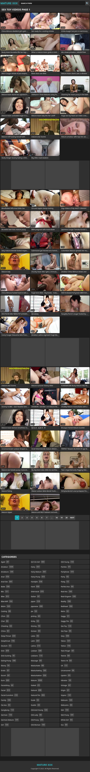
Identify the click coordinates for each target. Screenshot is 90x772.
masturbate (37, 665)
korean (36, 631)
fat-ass (6, 705)
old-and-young (39, 710)
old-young (67, 562)
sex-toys (66, 631)
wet (65, 710)
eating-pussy (8, 660)
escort (5, 675)
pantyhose (67, 571)
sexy (65, 636)
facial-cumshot (9, 695)
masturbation (39, 675)
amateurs (7, 571)
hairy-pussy (38, 576)
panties (66, 566)
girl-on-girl (38, 562)
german (6, 715)
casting (6, 611)
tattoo (66, 645)
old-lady (36, 715)
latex (35, 636)
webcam (67, 700)
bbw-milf (7, 601)
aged (5, 562)
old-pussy (37, 720)
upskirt (66, 675)
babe (5, 586)
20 (66, 518)
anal (5, 576)
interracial (37, 591)
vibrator (66, 680)
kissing (36, 626)
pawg (65, 581)
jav (34, 611)
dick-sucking (8, 655)
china (5, 631)
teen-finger (67, 650)
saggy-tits (67, 621)
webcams (67, 705)
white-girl (67, 720)
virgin (65, 690)
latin (35, 641)
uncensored (68, 670)
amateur (7, 566)
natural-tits (38, 695)
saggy (65, 616)
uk (64, 665)
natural (36, 690)
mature (36, 680)
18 (57, 518)
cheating (6, 626)
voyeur (66, 695)
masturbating (39, 670)
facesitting (7, 685)
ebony (5, 665)
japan (35, 601)
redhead (67, 606)
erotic (5, 670)
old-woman (38, 724)
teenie (65, 655)
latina (36, 645)
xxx (64, 724)
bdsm (6, 606)
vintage (66, 685)
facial (5, 690)
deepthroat (8, 641)
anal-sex (7, 581)
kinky (35, 621)
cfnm (5, 616)
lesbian (36, 650)
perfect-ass (67, 586)
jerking (36, 616)
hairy (35, 566)
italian (35, 596)
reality (66, 601)
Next (72, 518)
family (6, 700)
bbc (5, 591)
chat (5, 621)
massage (36, 660)
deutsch (6, 645)
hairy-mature (38, 571)
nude (35, 700)
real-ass (66, 591)
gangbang (7, 710)
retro (65, 611)
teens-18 (66, 660)
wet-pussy (67, 715)
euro (5, 680)
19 (61, 518)
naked (35, 685)
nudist (35, 705)
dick (5, 650)
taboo (66, 641)
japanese (37, 606)
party (65, 576)
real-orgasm (68, 596)
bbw (5, 596)
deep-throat (8, 636)
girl (5, 724)
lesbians (37, 655)
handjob (37, 581)
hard (35, 586)
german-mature (10, 720)
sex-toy (66, 626)
